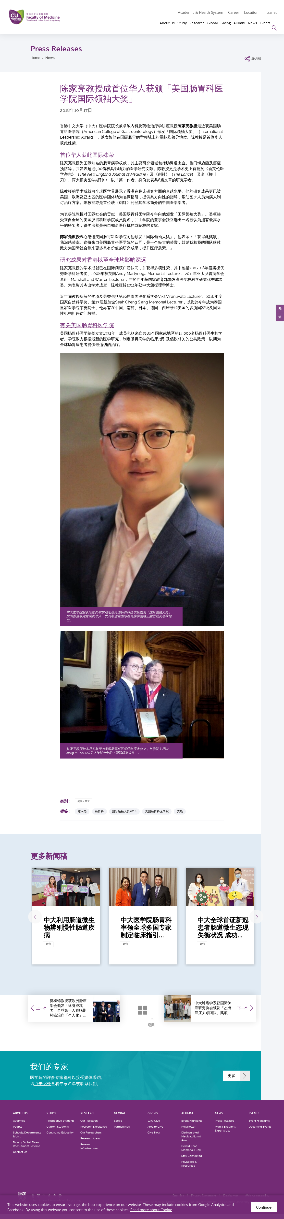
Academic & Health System (200, 12)
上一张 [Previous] (30, 917)
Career (233, 12)
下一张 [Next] (253, 917)
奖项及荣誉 (85, 801)
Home (35, 58)
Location (251, 12)
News (50, 58)
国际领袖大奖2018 (124, 811)
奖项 (180, 811)
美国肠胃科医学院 (157, 811)
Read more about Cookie (151, 1209)
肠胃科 (99, 811)
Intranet (270, 12)
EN (278, 310)
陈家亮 (82, 811)
